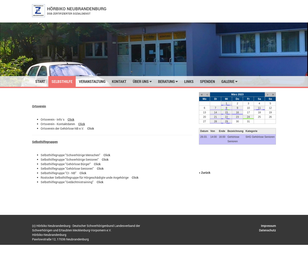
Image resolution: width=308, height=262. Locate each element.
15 (226, 112)
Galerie (229, 81)
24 (248, 116)
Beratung (168, 81)
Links (189, 81)
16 (237, 112)
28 (215, 121)
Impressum (268, 226)
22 (226, 116)
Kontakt (119, 81)
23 (237, 116)
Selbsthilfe (62, 81)
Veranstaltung (92, 81)
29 (226, 121)
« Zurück (204, 173)
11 (259, 107)
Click (71, 119)
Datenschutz (267, 230)
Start (40, 81)
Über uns (142, 81)
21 (215, 116)
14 (215, 112)
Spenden (207, 81)
